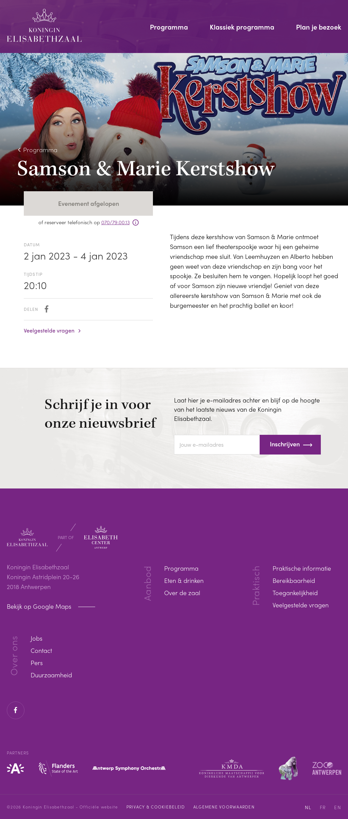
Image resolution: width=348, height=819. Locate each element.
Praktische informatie (302, 568)
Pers (37, 662)
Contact (41, 650)
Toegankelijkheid (295, 592)
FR (323, 807)
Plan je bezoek (318, 27)
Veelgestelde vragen (49, 330)
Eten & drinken (184, 580)
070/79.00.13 (115, 222)
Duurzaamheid (51, 675)
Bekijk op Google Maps (40, 606)
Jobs (36, 638)
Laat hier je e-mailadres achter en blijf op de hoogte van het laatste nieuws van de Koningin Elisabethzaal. (247, 409)
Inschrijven (285, 444)
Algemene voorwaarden (224, 807)
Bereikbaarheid (294, 580)
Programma (169, 27)
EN (337, 807)
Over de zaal (182, 592)
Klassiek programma (242, 27)
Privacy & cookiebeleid (155, 807)
